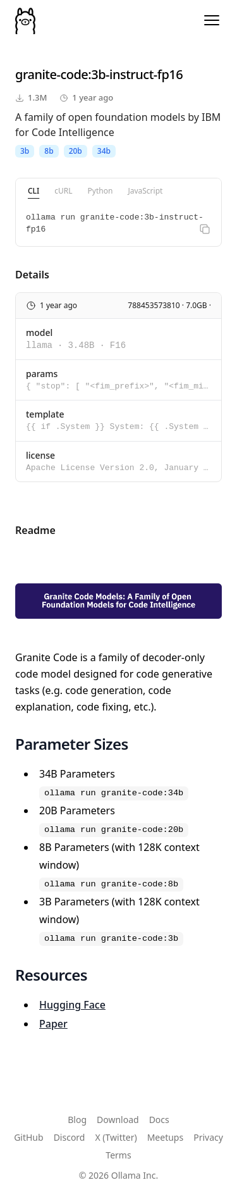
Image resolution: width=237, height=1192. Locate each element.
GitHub (29, 1137)
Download (118, 1120)
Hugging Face (72, 1005)
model (39, 332)
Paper (53, 1024)
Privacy (208, 1137)
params (42, 374)
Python (100, 190)
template (45, 414)
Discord (69, 1137)
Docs (159, 1120)
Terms (118, 1155)
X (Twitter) (116, 1137)
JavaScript (145, 190)
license (40, 455)
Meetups (165, 1137)
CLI (33, 190)
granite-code (51, 74)
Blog (77, 1120)
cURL (63, 190)
